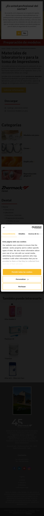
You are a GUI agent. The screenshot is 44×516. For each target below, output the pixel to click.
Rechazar (22, 286)
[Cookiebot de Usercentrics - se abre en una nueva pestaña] (31, 227)
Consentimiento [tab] (9, 234)
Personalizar (22, 279)
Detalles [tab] (22, 234)
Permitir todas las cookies (22, 272)
